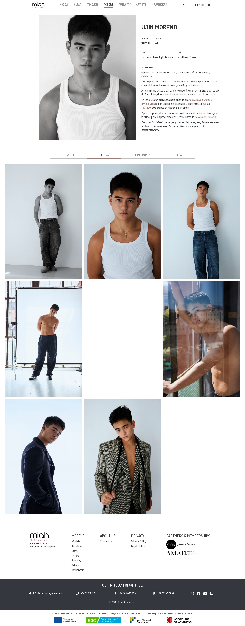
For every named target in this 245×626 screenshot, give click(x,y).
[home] (39, 5)
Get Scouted (202, 5)
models (64, 4)
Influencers (159, 4)
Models (76, 541)
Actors (108, 4)
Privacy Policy (138, 541)
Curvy (78, 4)
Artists (141, 4)
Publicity (125, 4)
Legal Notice (138, 546)
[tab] (68, 155)
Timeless (92, 4)
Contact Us (106, 541)
